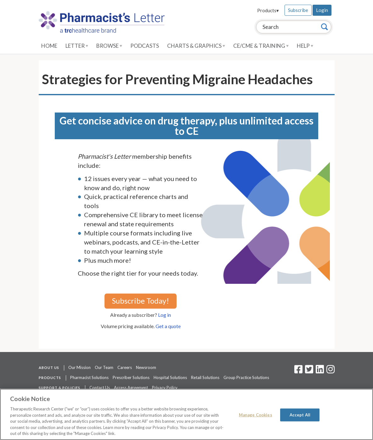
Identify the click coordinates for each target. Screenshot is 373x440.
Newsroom (146, 367)
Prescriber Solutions (131, 377)
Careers (124, 367)
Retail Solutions (205, 377)
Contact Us (99, 387)
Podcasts (144, 45)
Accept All (300, 414)
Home (49, 45)
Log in (164, 315)
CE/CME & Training (261, 45)
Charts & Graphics (196, 45)
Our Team (104, 367)
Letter (76, 45)
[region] (186, 414)
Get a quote (168, 326)
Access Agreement (131, 387)
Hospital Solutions (170, 377)
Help (305, 45)
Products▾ (268, 10)
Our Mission (79, 367)
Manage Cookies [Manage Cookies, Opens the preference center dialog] (255, 414)
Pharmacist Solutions (89, 377)
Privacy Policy (165, 387)
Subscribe (298, 10)
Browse (109, 45)
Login (322, 10)
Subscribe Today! (140, 300)
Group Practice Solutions (246, 377)
